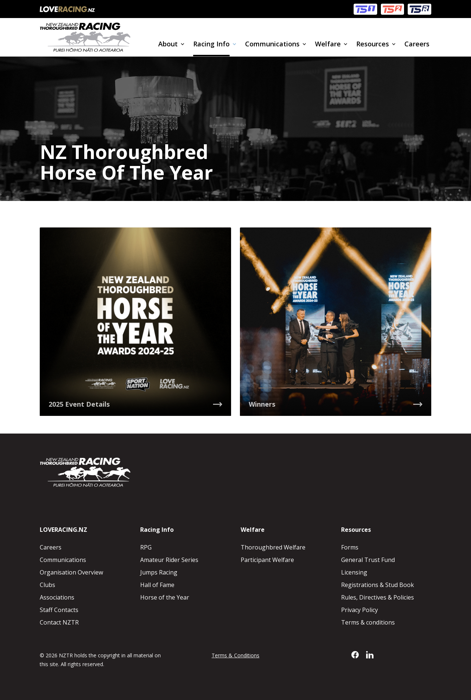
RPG (146, 547)
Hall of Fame (157, 585)
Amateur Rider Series (169, 560)
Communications (272, 43)
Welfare (328, 43)
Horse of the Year (164, 597)
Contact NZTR (59, 622)
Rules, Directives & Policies (377, 597)
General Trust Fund (368, 560)
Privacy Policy (359, 610)
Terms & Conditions (235, 655)
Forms (349, 547)
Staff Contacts (59, 610)
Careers (416, 43)
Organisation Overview (71, 572)
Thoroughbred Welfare (273, 547)
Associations (57, 597)
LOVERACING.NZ (63, 530)
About (168, 43)
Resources (372, 43)
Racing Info (211, 43)
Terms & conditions (368, 622)
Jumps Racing (158, 572)
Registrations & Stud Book (377, 585)
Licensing (354, 572)
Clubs (47, 585)
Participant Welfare (267, 560)
